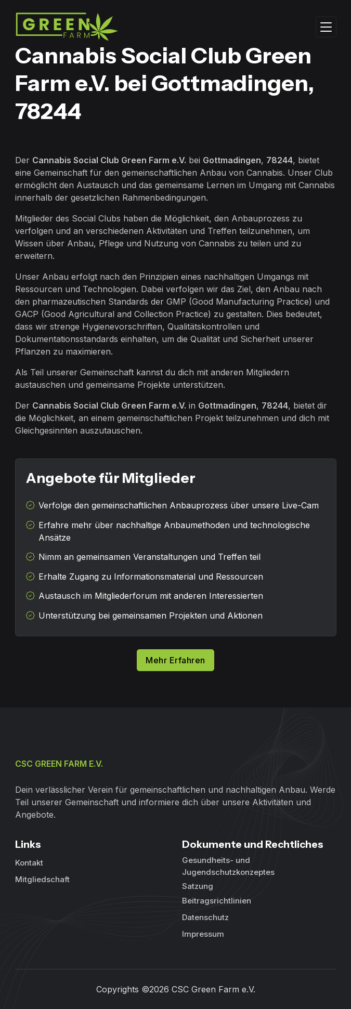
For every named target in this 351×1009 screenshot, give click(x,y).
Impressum (203, 934)
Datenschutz (205, 917)
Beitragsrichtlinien (216, 901)
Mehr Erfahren (175, 660)
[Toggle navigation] (326, 26)
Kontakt (29, 863)
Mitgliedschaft (42, 879)
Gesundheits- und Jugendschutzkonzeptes (228, 866)
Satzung (197, 886)
